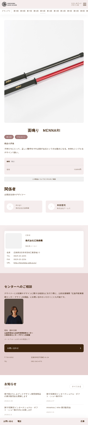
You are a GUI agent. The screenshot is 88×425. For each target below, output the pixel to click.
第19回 (16, 11)
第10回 (76, 11)
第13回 (56, 11)
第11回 (69, 11)
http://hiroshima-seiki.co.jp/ (25, 263)
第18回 (22, 11)
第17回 (29, 11)
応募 (83, 421)
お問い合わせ (13, 348)
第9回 (82, 11)
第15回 (42, 11)
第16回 (36, 11)
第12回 (63, 11)
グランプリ (6, 11)
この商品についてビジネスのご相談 (44, 179)
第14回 (49, 11)
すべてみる (76, 386)
